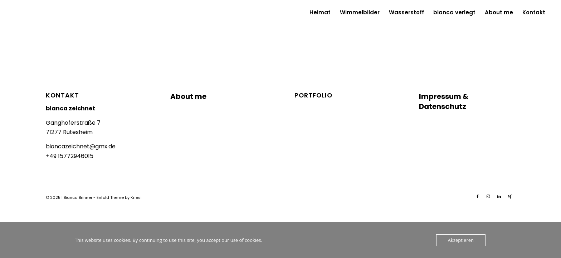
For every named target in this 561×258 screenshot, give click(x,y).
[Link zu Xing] (509, 196)
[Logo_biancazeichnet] (29, 12)
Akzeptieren (461, 240)
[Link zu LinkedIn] (499, 196)
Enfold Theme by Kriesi (119, 197)
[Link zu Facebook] (477, 196)
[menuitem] (320, 12)
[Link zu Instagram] (488, 196)
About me (188, 96)
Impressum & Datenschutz (443, 101)
